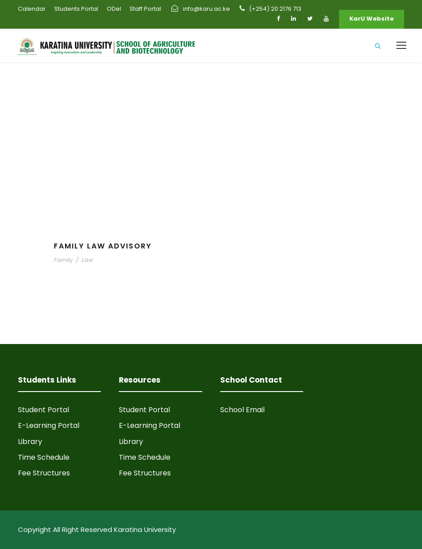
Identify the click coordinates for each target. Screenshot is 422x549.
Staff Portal (145, 8)
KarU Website (371, 18)
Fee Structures (44, 473)
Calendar (32, 8)
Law (87, 260)
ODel (114, 8)
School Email (242, 410)
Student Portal (43, 410)
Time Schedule (44, 457)
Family (63, 260)
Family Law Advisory (103, 246)
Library (30, 441)
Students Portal (76, 8)
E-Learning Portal (48, 425)
